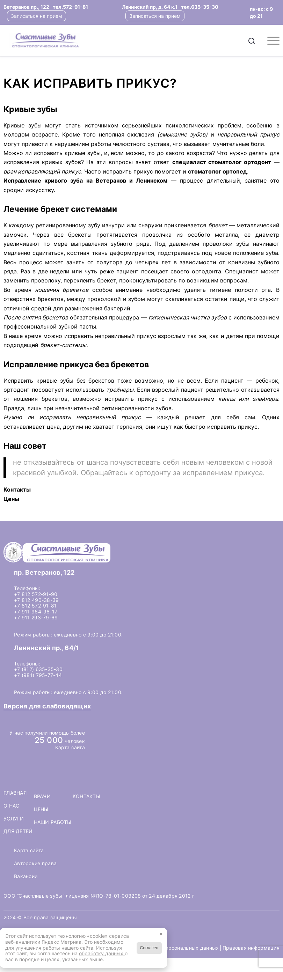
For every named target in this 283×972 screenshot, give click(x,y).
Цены (41, 809)
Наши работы (53, 822)
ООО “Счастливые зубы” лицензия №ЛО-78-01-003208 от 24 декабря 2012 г (98, 896)
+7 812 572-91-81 (35, 606)
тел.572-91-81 (70, 7)
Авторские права (35, 863)
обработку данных (102, 953)
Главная (15, 793)
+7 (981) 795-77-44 (38, 675)
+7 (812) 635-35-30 (38, 669)
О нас (11, 806)
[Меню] (270, 40)
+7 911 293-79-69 (36, 617)
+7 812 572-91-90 (35, 594)
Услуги (13, 819)
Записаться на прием (36, 16)
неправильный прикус (125, 335)
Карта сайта (70, 747)
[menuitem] (251, 40)
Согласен (149, 947)
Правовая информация (251, 948)
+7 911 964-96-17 (35, 611)
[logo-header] (85, 40)
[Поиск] (251, 40)
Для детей (18, 831)
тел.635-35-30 (199, 7)
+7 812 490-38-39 (36, 600)
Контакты (86, 796)
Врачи (42, 796)
